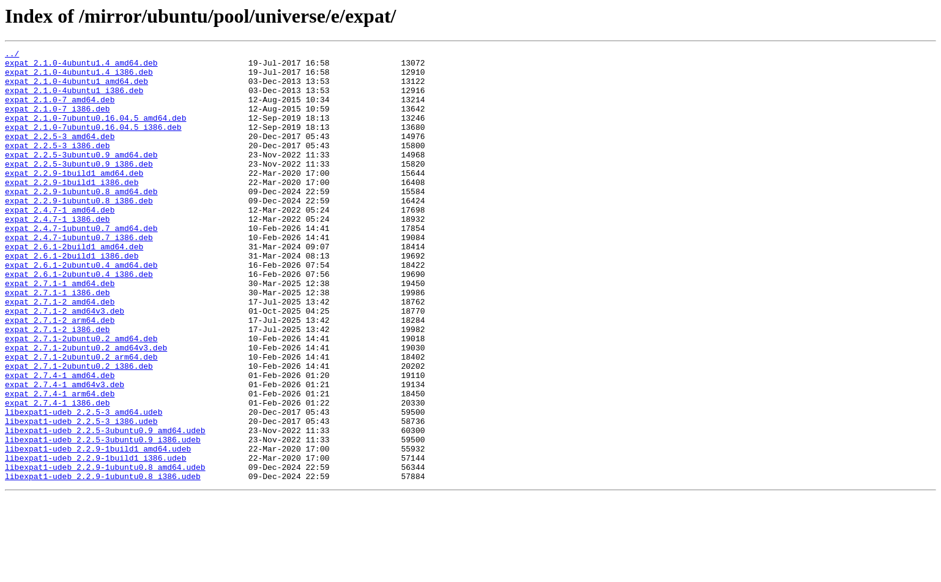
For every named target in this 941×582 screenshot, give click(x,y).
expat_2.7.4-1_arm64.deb (59, 463)
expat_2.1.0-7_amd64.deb (59, 110)
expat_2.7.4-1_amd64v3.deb (64, 452)
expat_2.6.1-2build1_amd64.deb (74, 286)
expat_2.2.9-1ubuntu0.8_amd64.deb (81, 220)
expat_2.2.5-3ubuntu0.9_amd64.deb (81, 176)
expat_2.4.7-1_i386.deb (57, 253)
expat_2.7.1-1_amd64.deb (59, 330)
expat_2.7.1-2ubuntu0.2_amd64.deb (81, 396)
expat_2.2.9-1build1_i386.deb (71, 209)
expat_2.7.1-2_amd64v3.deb (64, 363)
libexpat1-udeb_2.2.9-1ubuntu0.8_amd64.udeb (105, 551)
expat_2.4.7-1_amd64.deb (59, 242)
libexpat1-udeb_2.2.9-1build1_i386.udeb (95, 540)
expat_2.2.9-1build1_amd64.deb (74, 198)
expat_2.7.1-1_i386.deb (57, 341)
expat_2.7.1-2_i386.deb (57, 385)
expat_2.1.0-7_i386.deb (57, 121)
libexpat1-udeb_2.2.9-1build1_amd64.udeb (98, 529)
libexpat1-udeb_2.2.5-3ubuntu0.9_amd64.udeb (105, 507)
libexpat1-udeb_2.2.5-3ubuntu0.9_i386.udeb (103, 518)
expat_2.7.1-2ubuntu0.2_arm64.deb (81, 419)
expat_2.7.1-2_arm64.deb (59, 374)
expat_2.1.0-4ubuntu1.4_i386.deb (79, 77)
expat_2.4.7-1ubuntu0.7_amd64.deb (81, 264)
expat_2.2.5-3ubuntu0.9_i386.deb (79, 187)
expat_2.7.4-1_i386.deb (57, 474)
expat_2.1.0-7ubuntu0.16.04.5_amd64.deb (95, 132)
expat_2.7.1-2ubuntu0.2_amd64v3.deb (86, 408)
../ (12, 55)
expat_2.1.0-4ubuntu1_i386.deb (74, 99)
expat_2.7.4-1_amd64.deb (59, 441)
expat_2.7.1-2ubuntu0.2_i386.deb (79, 430)
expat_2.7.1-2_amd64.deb (59, 352)
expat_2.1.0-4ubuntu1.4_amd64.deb (81, 66)
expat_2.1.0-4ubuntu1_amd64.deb (76, 88)
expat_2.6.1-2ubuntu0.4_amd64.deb (81, 308)
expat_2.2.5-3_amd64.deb (59, 154)
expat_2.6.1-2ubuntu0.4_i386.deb (79, 319)
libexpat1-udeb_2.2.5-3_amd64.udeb (83, 485)
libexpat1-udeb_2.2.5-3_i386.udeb (81, 496)
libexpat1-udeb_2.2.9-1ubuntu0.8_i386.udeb (103, 562)
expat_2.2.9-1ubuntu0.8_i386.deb (79, 231)
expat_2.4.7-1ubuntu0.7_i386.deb (79, 275)
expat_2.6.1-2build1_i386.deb (71, 297)
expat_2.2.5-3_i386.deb (57, 165)
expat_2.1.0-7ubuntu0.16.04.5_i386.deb (93, 143)
